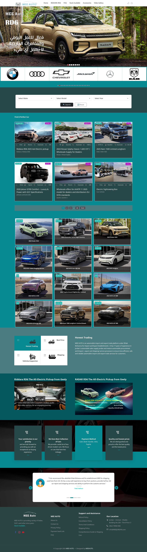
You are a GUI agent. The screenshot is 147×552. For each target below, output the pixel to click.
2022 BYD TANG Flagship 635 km (33, 269)
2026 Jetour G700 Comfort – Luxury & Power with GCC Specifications (32, 191)
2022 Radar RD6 (34, 241)
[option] (73, 483)
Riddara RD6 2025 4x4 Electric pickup (32, 149)
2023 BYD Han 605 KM (73, 269)
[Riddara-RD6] (26, 152)
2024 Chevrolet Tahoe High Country (73, 237)
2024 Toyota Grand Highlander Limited (73, 292)
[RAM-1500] (104, 152)
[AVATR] (58, 198)
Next (82, 208)
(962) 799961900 (114, 526)
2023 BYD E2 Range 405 (33, 323)
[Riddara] (19, 152)
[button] (128, 3)
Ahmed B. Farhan (78, 488)
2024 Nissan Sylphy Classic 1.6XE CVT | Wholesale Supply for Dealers (73, 150)
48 (77, 208)
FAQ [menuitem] (65, 3)
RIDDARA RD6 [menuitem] (56, 3)
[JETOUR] (19, 195)
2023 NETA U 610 (33, 296)
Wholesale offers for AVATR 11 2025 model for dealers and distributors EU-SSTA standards (73, 192)
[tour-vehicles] (101, 192)
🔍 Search (67, 105)
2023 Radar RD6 (112, 237)
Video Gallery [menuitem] (98, 3)
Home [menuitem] (46, 3)
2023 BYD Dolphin (112, 269)
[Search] (131, 3)
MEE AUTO (70, 548)
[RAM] (98, 152)
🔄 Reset (80, 105)
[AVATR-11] (64, 198)
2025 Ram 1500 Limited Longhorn (111, 149)
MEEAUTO (89, 548)
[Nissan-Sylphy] (66, 155)
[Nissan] (58, 155)
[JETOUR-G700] (26, 195)
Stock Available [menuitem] (75, 3)
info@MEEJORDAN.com (117, 529)
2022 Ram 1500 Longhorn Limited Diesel (73, 323)
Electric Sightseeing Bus (107, 189)
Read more (22, 405)
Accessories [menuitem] (87, 3)
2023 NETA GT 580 (112, 296)
